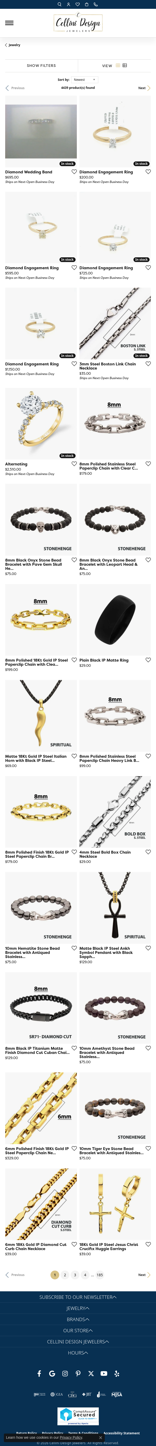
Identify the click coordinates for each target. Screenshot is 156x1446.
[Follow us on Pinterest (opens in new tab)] (78, 1374)
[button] (59, 4)
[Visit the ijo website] (39, 1394)
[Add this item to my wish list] (73, 171)
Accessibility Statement (121, 1433)
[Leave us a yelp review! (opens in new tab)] (117, 1374)
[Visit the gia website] (56, 1394)
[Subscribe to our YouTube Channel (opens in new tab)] (104, 1374)
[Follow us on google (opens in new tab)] (52, 1374)
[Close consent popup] (100, 1437)
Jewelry (14, 45)
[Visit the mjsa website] (116, 1394)
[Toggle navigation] (9, 23)
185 (100, 1274)
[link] (96, 4)
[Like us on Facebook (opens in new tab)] (39, 1374)
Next (142, 88)
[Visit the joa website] (101, 1394)
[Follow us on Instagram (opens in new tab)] (65, 1374)
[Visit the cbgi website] (72, 1394)
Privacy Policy (71, 1437)
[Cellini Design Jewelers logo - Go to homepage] (78, 20)
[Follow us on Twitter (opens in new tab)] (91, 1374)
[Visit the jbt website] (87, 1394)
